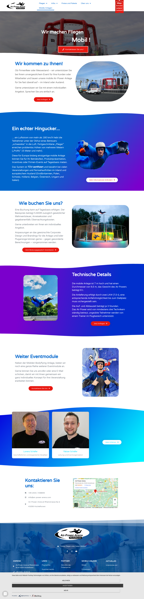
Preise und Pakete (69, 3)
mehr (122, 592)
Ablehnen (31, 592)
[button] (73, 49)
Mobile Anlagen (45, 8)
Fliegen (43, 3)
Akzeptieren (77, 592)
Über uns (86, 3)
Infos (54, 3)
